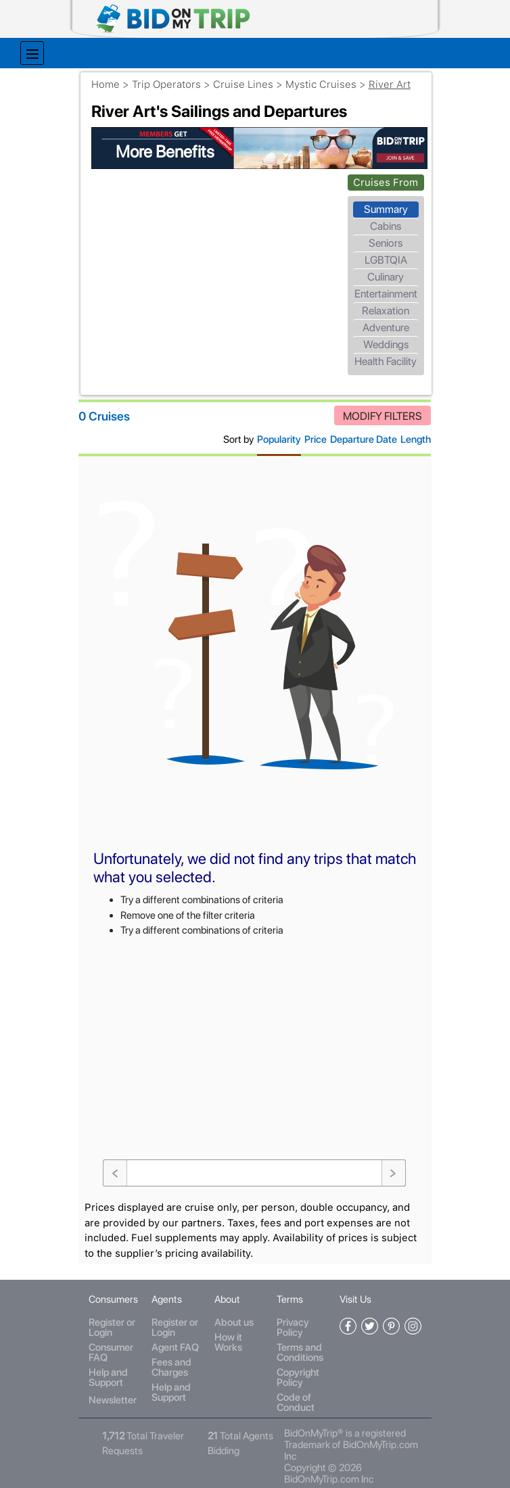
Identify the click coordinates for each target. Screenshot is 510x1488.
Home (115, 79)
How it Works (228, 1322)
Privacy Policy (291, 1307)
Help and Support (112, 1357)
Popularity (275, 435)
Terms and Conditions (298, 1332)
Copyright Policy (296, 1357)
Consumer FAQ (115, 1332)
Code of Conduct (293, 1382)
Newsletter (117, 1379)
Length (411, 435)
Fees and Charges (173, 1347)
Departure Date (359, 435)
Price (311, 435)
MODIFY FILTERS (378, 411)
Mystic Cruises (330, 79)
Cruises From (382, 176)
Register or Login (116, 1307)
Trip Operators (175, 79)
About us (234, 1302)
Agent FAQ (177, 1327)
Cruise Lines (253, 79)
